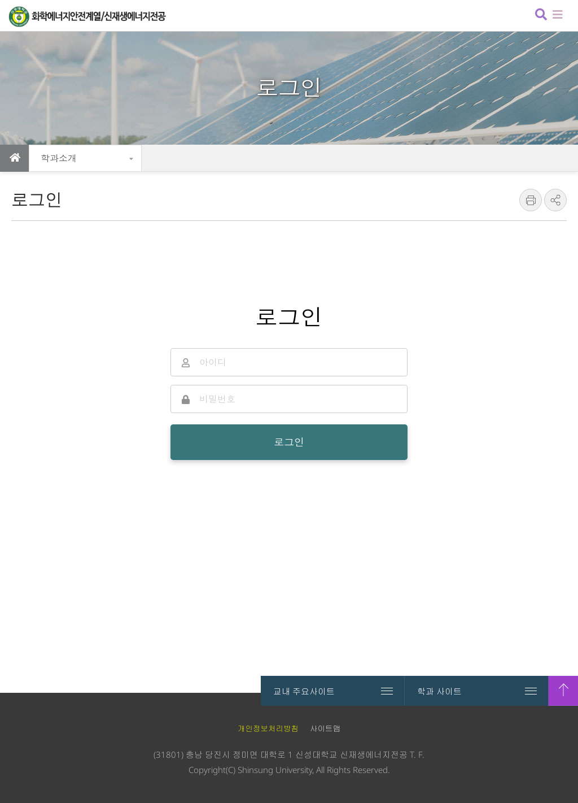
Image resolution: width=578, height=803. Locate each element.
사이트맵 (325, 728)
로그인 (289, 442)
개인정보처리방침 (268, 728)
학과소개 (59, 158)
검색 (540, 15)
